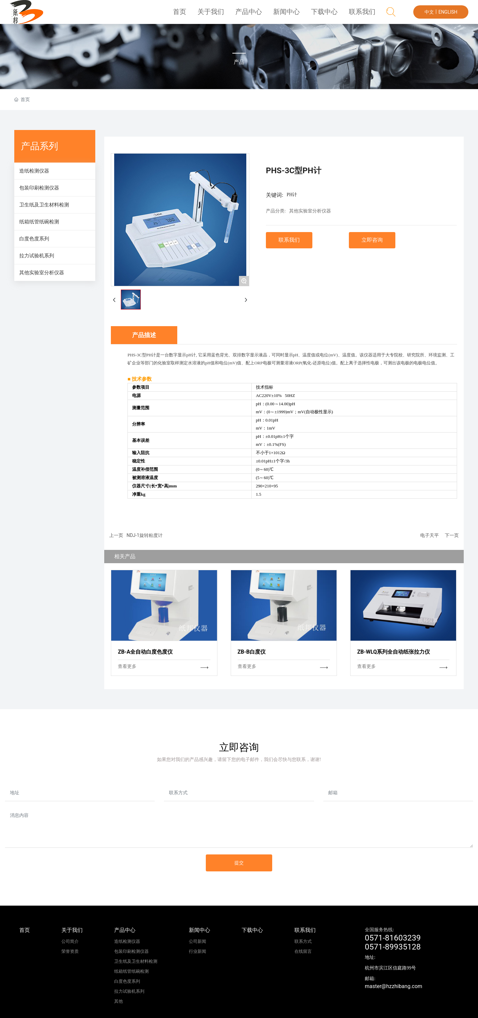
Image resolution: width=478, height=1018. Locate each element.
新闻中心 (292, 15)
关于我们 (221, 15)
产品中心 (256, 15)
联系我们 (363, 15)
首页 (191, 15)
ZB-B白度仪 (252, 652)
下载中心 (327, 15)
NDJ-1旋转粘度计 (144, 535)
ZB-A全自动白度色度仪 (145, 652)
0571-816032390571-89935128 (393, 942)
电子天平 (429, 535)
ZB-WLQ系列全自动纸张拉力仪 (393, 652)
